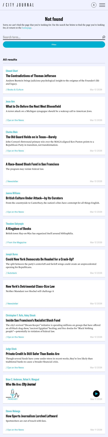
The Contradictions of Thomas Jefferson (31, 75)
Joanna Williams (13, 193)
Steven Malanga (13, 411)
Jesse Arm (10, 101)
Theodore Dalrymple (15, 223)
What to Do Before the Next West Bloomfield (33, 106)
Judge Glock (11, 349)
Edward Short (12, 71)
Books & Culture (15, 89)
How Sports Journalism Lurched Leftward (31, 416)
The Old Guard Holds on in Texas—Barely (31, 137)
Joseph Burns (12, 254)
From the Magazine (16, 242)
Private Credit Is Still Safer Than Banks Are (32, 353)
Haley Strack (29, 315)
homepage (27, 27)
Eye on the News (15, 120)
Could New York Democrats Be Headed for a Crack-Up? (40, 259)
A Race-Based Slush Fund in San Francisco (32, 164)
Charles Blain (12, 132)
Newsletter (12, 181)
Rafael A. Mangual (31, 379)
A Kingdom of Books (18, 228)
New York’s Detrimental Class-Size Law (30, 286)
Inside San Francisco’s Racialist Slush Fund (33, 320)
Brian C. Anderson (14, 379)
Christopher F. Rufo (14, 315)
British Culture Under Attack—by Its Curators (34, 198)
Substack (12, 273)
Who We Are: (21, 384)
